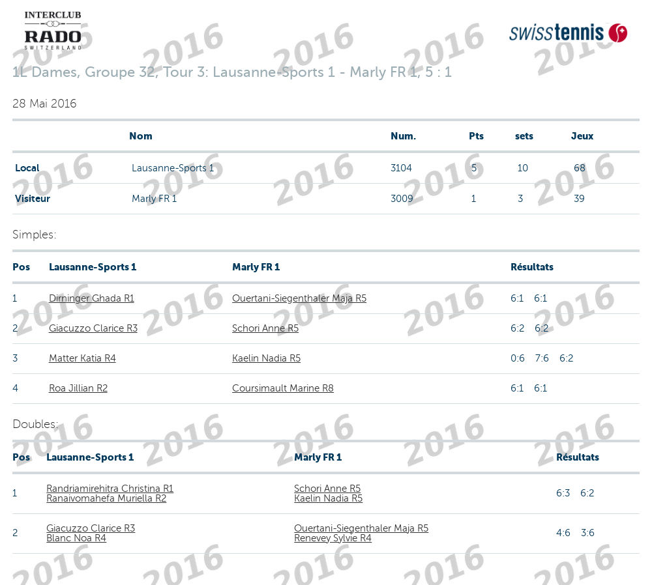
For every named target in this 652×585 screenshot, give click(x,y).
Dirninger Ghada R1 (91, 298)
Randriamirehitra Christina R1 (109, 488)
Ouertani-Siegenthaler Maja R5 (299, 298)
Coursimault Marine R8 (283, 388)
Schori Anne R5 (265, 328)
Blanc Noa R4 (76, 538)
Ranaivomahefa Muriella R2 (106, 498)
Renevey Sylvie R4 (333, 538)
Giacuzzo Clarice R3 (93, 328)
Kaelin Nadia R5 (266, 358)
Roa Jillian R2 (78, 388)
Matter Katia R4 (82, 358)
